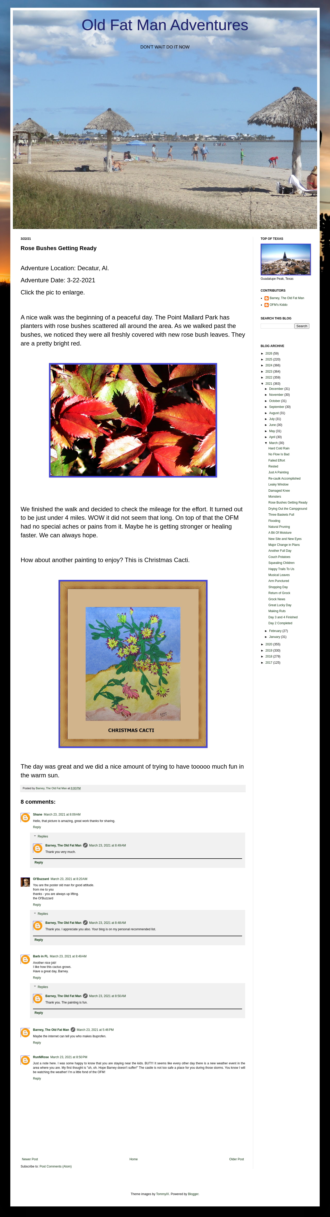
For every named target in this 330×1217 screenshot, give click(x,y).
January (275, 637)
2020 (269, 644)
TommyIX (162, 1194)
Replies (43, 836)
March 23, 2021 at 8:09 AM (62, 814)
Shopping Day (278, 587)
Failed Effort (276, 460)
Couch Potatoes (279, 557)
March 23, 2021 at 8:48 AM (107, 923)
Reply (37, 827)
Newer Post (30, 1159)
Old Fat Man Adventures (165, 25)
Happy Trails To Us (281, 569)
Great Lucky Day (279, 605)
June (273, 425)
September (277, 407)
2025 (269, 359)
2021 (269, 383)
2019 (269, 650)
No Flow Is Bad (278, 454)
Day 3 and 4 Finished (283, 617)
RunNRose (41, 1057)
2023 (269, 371)
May (272, 431)
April (272, 437)
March (274, 443)
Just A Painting (278, 472)
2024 (269, 365)
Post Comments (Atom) (55, 1166)
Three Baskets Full (281, 514)
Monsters (274, 496)
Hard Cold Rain (279, 448)
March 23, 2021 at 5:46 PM (95, 1030)
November (276, 395)
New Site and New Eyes (285, 539)
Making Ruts (277, 611)
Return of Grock (279, 593)
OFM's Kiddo (278, 305)
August (274, 413)
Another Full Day (279, 551)
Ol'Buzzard (41, 879)
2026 (269, 353)
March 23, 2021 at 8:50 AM (107, 996)
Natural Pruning (279, 527)
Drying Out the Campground (287, 509)
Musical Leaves (279, 575)
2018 (269, 656)
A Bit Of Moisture (280, 533)
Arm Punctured (278, 581)
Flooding (274, 521)
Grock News (276, 599)
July (272, 419)
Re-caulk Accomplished (284, 478)
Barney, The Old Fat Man (63, 845)
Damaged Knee (279, 490)
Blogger (193, 1194)
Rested (273, 466)
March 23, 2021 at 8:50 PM (68, 1057)
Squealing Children (281, 563)
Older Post (236, 1159)
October (275, 401)
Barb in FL (40, 956)
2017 (269, 662)
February (275, 631)
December (276, 389)
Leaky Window (278, 484)
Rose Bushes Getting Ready (287, 502)
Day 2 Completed (280, 623)
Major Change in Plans (284, 545)
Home (133, 1159)
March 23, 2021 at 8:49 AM (107, 845)
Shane (37, 814)
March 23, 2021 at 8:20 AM (69, 879)
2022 (269, 377)
